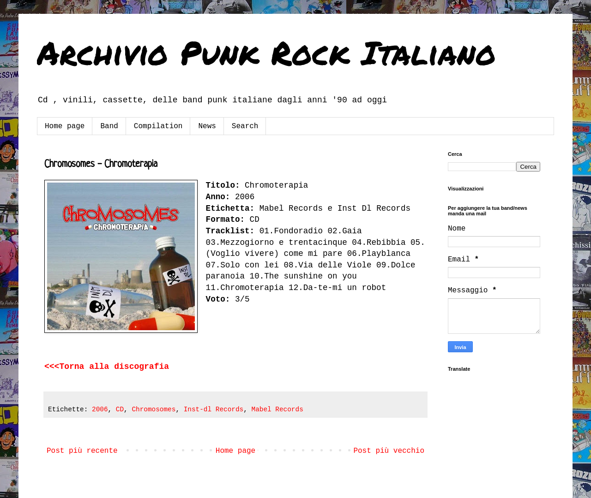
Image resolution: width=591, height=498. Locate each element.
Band (109, 126)
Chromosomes (153, 409)
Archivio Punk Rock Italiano (266, 52)
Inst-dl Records (214, 409)
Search (245, 126)
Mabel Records (277, 409)
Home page (64, 126)
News (207, 126)
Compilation (158, 126)
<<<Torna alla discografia (106, 366)
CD (120, 409)
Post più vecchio (388, 451)
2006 (100, 409)
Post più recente (82, 451)
